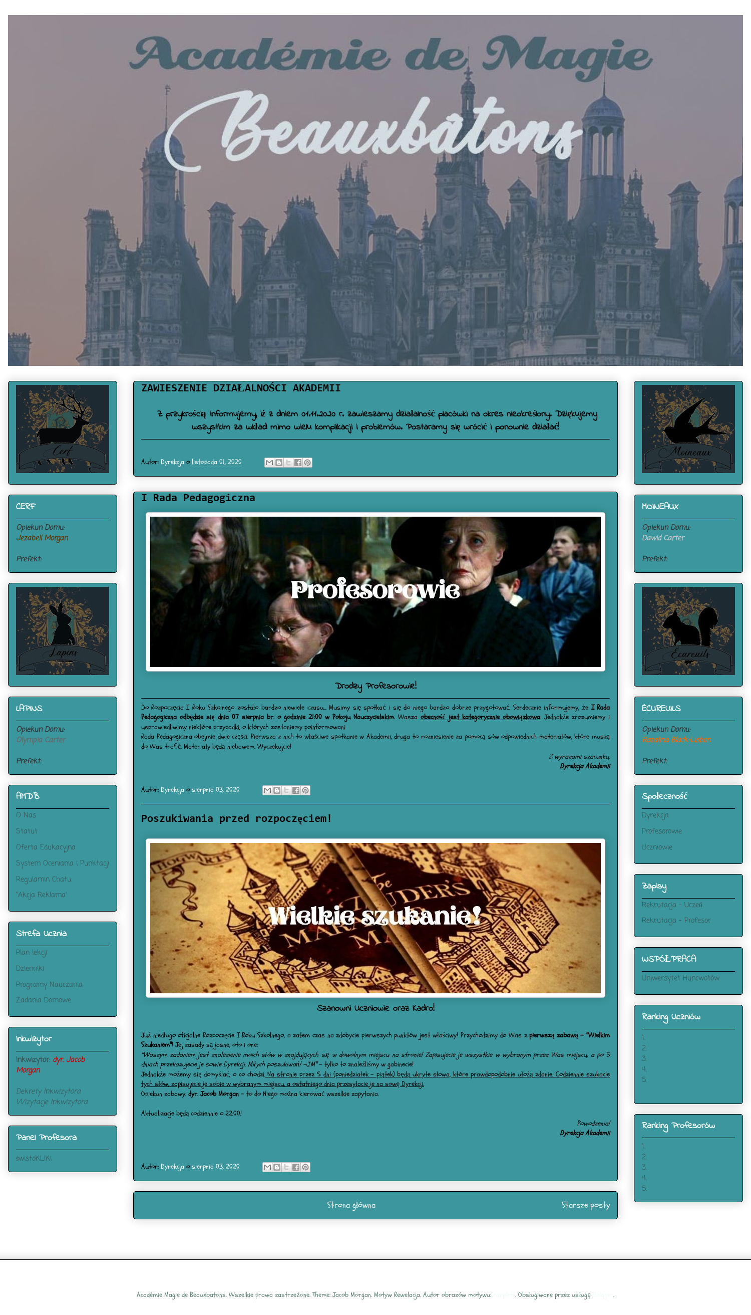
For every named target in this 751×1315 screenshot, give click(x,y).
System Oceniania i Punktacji (62, 863)
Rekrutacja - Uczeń (672, 905)
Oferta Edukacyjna (46, 847)
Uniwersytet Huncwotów (680, 978)
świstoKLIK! (34, 1159)
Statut (27, 831)
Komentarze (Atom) (392, 1232)
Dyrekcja (655, 815)
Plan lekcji (31, 953)
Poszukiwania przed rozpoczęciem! (236, 819)
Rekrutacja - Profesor (676, 921)
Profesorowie (662, 831)
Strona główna (351, 1205)
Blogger (603, 1294)
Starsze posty (586, 1205)
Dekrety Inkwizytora (48, 1091)
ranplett (504, 1294)
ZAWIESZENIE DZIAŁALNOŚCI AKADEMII (241, 388)
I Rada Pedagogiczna (198, 498)
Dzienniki (30, 969)
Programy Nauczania (49, 985)
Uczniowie (657, 847)
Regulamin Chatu (43, 879)
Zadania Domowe (43, 1000)
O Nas (26, 815)
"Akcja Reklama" (42, 895)
